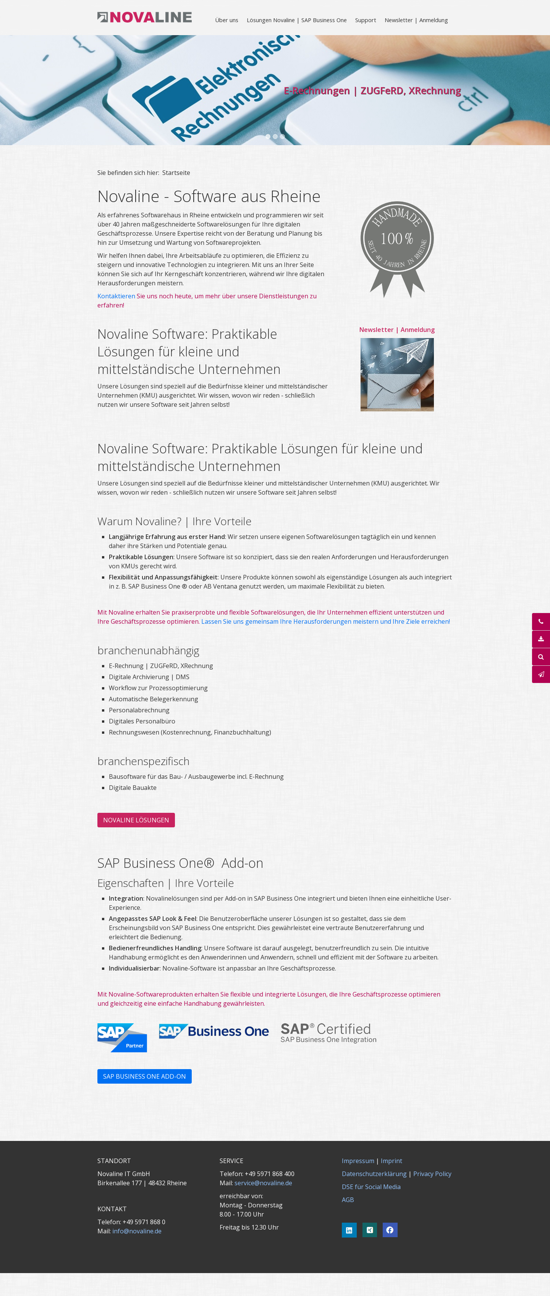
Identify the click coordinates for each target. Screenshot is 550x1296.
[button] (136, 820)
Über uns (226, 20)
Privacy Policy (432, 1174)
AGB (348, 1200)
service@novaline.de (263, 1183)
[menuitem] (227, 19)
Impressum (358, 1161)
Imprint (391, 1161)
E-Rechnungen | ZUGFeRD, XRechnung (372, 90)
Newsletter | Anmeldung (416, 20)
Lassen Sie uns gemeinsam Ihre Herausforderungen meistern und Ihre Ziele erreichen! (325, 621)
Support (365, 20)
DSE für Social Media (371, 1187)
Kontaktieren (117, 296)
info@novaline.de (137, 1231)
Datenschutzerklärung (374, 1174)
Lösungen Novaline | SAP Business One (297, 20)
